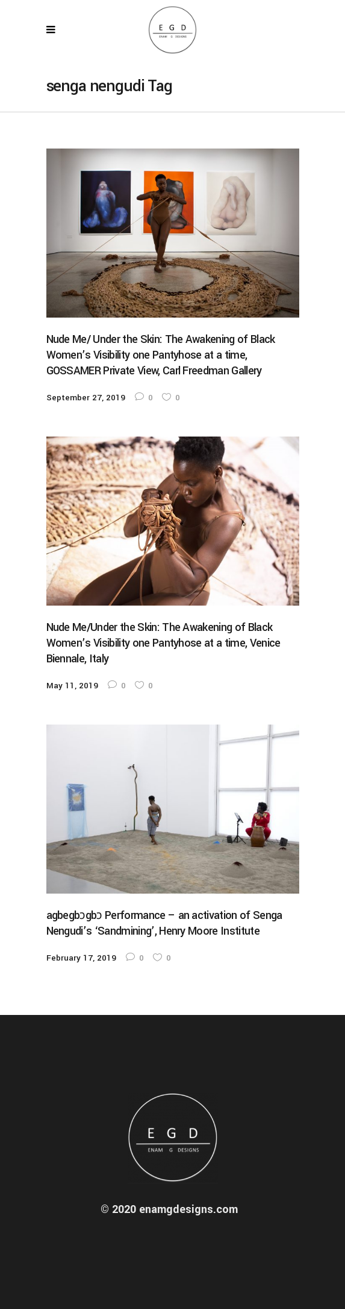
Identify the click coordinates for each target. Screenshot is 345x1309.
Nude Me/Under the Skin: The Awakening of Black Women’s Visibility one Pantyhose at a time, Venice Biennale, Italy (163, 643)
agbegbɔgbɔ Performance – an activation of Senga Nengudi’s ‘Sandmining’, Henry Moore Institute (164, 923)
